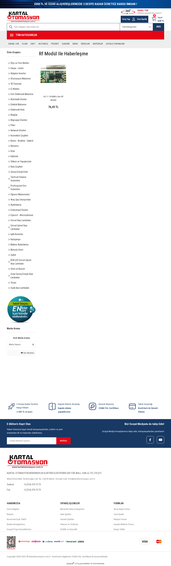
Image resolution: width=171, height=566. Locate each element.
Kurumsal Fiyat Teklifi (16, 519)
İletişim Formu (120, 519)
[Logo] (23, 17)
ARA (158, 26)
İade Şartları (65, 514)
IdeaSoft (70, 563)
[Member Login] (134, 19)
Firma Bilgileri (13, 509)
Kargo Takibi (119, 529)
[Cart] (157, 19)
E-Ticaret (79, 563)
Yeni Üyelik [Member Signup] (142, 19)
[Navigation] (85, 35)
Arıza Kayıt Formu (122, 509)
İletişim (10, 514)
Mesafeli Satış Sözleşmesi (72, 509)
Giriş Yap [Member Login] (126, 19)
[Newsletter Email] (39, 440)
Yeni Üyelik (119, 514)
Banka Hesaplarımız (16, 524)
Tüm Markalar (27, 353)
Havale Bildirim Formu (124, 524)
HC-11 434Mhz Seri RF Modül (53, 98)
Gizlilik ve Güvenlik (68, 529)
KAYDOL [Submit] (63, 440)
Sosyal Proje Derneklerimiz (19, 529)
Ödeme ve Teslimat (69, 524)
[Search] (63, 27)
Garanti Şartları (67, 519)
